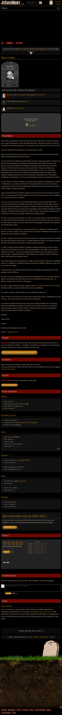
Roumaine (22, 404)
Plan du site (44, 637)
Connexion (58, 4)
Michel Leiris (50, 285)
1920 (27, 95)
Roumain (10, 95)
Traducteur (34, 422)
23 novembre (21, 95)
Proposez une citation (8, 369)
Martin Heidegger (47, 276)
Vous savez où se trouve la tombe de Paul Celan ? (19, 352)
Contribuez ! (32, 125)
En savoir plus (31, 51)
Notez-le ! (10, 84)
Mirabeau (4, 299)
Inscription (58, 1)
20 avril (38, 95)
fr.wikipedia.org (12, 332)
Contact (51, 637)
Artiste (17, 422)
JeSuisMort (10, 3)
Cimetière (9, 43)
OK (31, 53)
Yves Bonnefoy (40, 285)
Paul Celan (19, 43)
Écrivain (22, 422)
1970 (42, 95)
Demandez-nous (9, 527)
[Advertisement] (31, 25)
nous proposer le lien (45, 612)
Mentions (36, 637)
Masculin (11, 408)
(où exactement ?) (18, 108)
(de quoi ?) (25, 101)
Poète (28, 422)
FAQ (30, 637)
